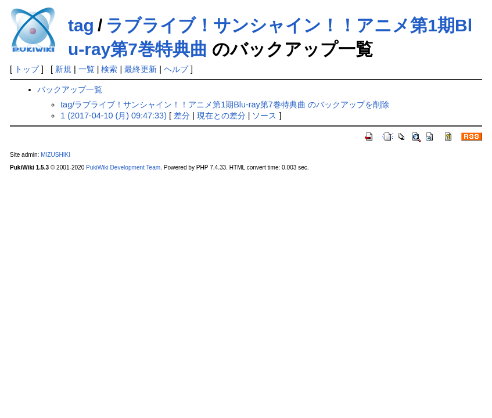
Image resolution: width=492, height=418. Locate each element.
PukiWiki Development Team (123, 167)
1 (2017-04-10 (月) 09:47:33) (113, 115)
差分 (182, 115)
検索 (109, 69)
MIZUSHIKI (55, 155)
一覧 (86, 69)
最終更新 (140, 69)
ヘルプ (176, 69)
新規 (63, 69)
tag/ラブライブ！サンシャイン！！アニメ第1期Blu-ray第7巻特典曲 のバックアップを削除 (224, 104)
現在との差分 (221, 115)
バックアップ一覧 (69, 89)
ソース (264, 115)
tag (81, 25)
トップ (27, 69)
